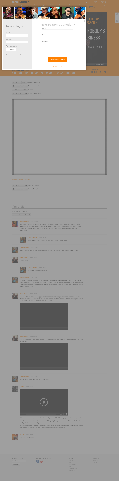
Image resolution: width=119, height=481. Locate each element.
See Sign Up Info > (73, 268)
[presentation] (73, 252)
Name (59, 230)
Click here (35, 257)
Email (23, 235)
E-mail (60, 237)
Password (25, 242)
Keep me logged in (27, 248)
